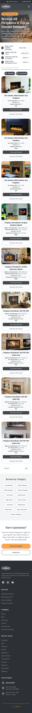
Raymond (4, 665)
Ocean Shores (5, 656)
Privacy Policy (5, 626)
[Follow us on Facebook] (3, 582)
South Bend (5, 668)
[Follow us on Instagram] (8, 582)
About (3, 614)
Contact (3, 623)
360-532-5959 (26, 1)
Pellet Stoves (8, 509)
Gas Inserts (9, 495)
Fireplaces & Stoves (7, 594)
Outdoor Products (7, 603)
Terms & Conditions (7, 629)
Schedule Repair (12, 1)
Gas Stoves (10, 505)
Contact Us (16, 552)
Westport (4, 671)
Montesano (5, 653)
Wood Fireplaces (22, 485)
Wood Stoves (21, 505)
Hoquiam (4, 646)
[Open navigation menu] (29, 6)
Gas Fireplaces (9, 485)
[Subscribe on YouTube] (12, 582)
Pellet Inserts (9, 500)
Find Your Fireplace (16, 546)
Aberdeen (4, 640)
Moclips (3, 650)
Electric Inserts (22, 500)
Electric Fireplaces (23, 490)
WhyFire (18, 706)
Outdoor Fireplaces (16, 514)
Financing (4, 620)
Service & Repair (6, 600)
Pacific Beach (5, 659)
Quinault (4, 662)
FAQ (2, 617)
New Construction (22, 509)
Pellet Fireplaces (8, 490)
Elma (3, 643)
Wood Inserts (22, 495)
